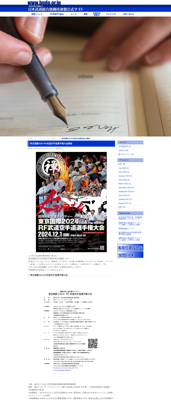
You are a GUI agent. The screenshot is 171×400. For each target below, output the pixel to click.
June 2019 (124, 195)
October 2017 (125, 199)
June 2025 (124, 172)
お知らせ (54, 138)
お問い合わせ (128, 14)
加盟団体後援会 (96, 14)
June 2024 (124, 180)
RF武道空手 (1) (125, 146)
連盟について (37, 14)
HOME (30, 138)
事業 (86, 14)
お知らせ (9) (123, 150)
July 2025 (124, 168)
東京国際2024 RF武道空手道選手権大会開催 (130, 233)
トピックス (41, 138)
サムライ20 (111, 14)
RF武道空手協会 (57, 14)
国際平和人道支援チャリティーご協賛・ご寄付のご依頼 (130, 224)
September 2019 (126, 191)
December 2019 (126, 188)
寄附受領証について (127, 229)
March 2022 (125, 184)
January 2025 (125, 176)
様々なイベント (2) (126, 154)
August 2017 (125, 203)
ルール (74, 14)
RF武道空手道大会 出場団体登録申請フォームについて (130, 218)
